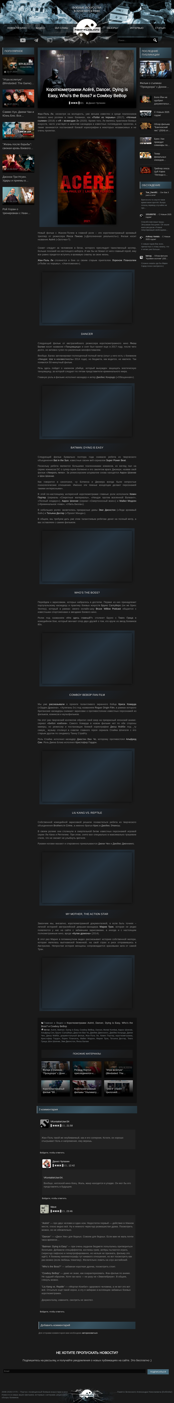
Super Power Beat (116, 460)
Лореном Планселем (124, 260)
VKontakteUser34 (53, 1177)
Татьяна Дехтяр (55, 513)
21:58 (70, 1125)
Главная (48, 1022)
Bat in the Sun (61, 460)
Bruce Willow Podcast (108, 608)
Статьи (159, 28)
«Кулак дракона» (81, 933)
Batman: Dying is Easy (68, 1030)
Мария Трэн (102, 1038)
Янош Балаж (82, 1041)
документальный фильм (72, 1035)
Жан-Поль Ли (45, 260)
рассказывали (57, 704)
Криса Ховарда (127, 704)
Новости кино (17, 28)
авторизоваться (90, 1333)
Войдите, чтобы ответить (52, 1152)
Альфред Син (47, 1033)
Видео (40, 28)
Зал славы (61, 28)
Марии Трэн (107, 926)
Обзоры (112, 28)
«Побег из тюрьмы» (103, 117)
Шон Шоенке (54, 1041)
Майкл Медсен (127, 500)
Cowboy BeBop (87, 1030)
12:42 (72, 1165)
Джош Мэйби (52, 1035)
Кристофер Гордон (50, 1038)
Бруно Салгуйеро (63, 1033)
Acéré (53, 1030)
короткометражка (124, 1035)
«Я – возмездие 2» (68, 120)
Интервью (136, 28)
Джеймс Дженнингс (99, 1033)
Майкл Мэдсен (87, 1038)
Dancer (98, 1030)
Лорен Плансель (70, 1038)
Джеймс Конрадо (118, 1033)
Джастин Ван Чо (81, 1033)
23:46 (69, 1211)
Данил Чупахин (96, 103)
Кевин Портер (107, 1035)
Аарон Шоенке (70, 500)
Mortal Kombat (110, 1030)
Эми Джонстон (107, 510)
